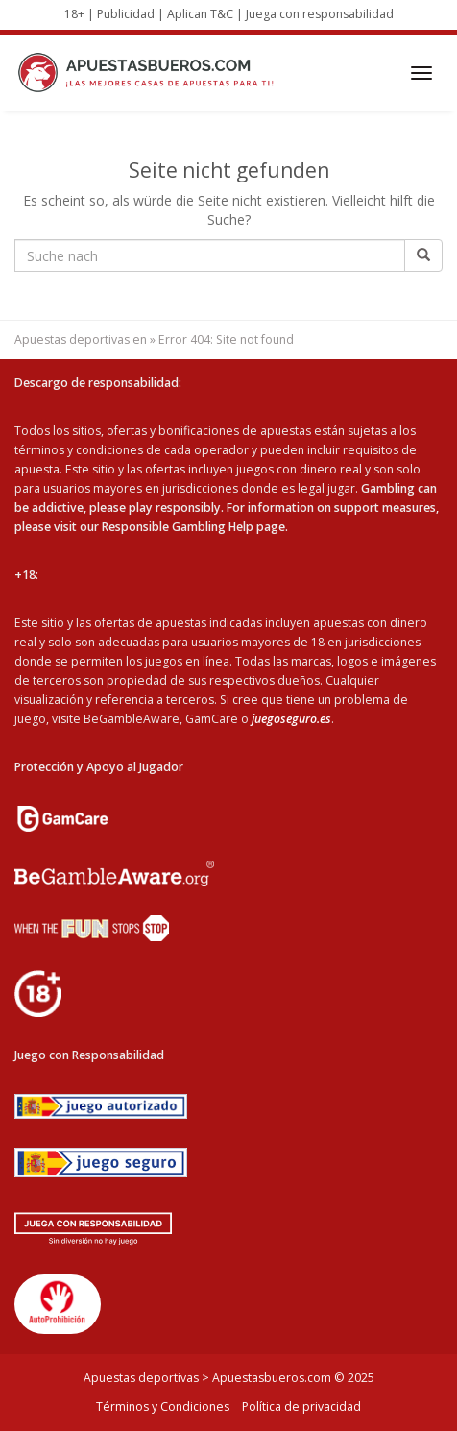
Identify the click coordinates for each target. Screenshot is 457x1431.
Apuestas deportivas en (80, 339)
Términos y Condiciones (162, 1406)
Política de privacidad (301, 1406)
